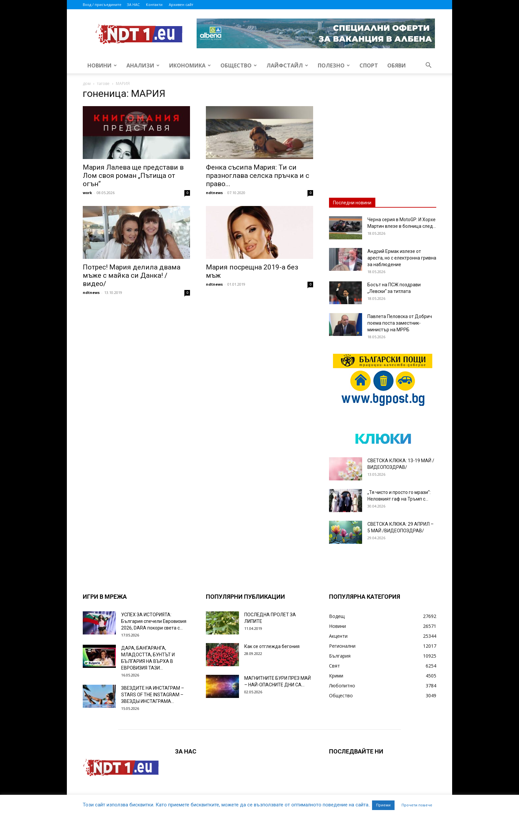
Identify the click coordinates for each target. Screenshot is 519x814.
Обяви (396, 65)
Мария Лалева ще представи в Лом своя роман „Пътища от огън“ (133, 175)
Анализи (143, 65)
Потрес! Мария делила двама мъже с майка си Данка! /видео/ (131, 275)
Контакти (154, 4)
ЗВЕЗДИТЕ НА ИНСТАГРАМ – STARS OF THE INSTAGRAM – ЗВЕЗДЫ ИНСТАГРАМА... (152, 694)
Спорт (368, 65)
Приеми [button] (383, 805)
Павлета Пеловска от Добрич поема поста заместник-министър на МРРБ (399, 323)
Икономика (190, 65)
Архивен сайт (181, 4)
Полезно (334, 65)
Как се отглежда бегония (272, 646)
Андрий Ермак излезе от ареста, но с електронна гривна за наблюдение (401, 258)
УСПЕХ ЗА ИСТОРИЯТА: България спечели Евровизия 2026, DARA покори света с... (153, 621)
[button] (428, 66)
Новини (102, 65)
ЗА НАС (133, 4)
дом (87, 83)
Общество (238, 65)
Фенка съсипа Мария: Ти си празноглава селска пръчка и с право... (257, 175)
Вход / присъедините (102, 4)
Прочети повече (416, 805)
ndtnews (214, 192)
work (87, 192)
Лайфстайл (287, 65)
